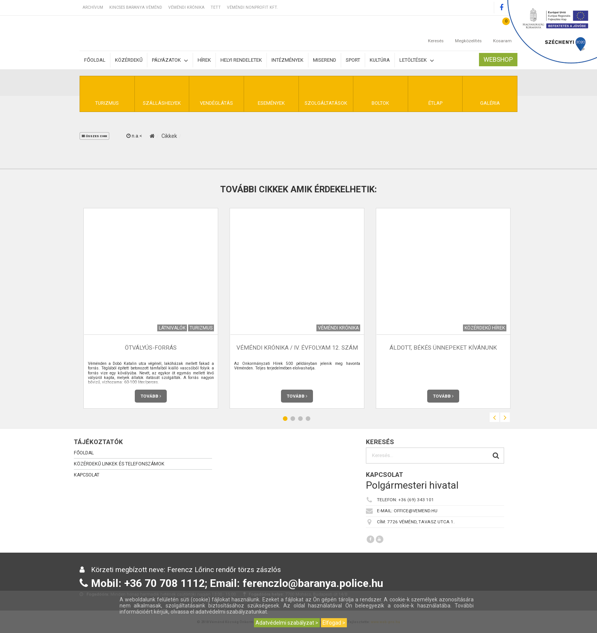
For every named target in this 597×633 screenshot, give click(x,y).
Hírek (204, 60)
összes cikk (94, 136)
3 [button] (300, 418)
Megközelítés (468, 33)
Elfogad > (333, 623)
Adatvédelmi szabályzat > (286, 623)
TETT (216, 7)
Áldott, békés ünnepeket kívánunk (443, 347)
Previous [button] (494, 417)
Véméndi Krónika (186, 7)
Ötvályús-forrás (151, 347)
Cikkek (169, 136)
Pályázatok (170, 60)
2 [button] (293, 418)
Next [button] (505, 417)
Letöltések (416, 60)
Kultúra (380, 60)
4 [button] (308, 418)
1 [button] (285, 418)
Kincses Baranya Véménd (135, 7)
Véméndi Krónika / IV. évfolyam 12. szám (297, 347)
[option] (151, 308)
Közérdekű (128, 60)
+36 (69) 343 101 (416, 499)
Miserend (324, 60)
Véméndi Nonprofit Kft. (252, 7)
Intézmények (287, 60)
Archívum (93, 7)
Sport (353, 60)
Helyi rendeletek (241, 60)
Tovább (150, 396)
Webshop (498, 59)
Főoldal (94, 60)
